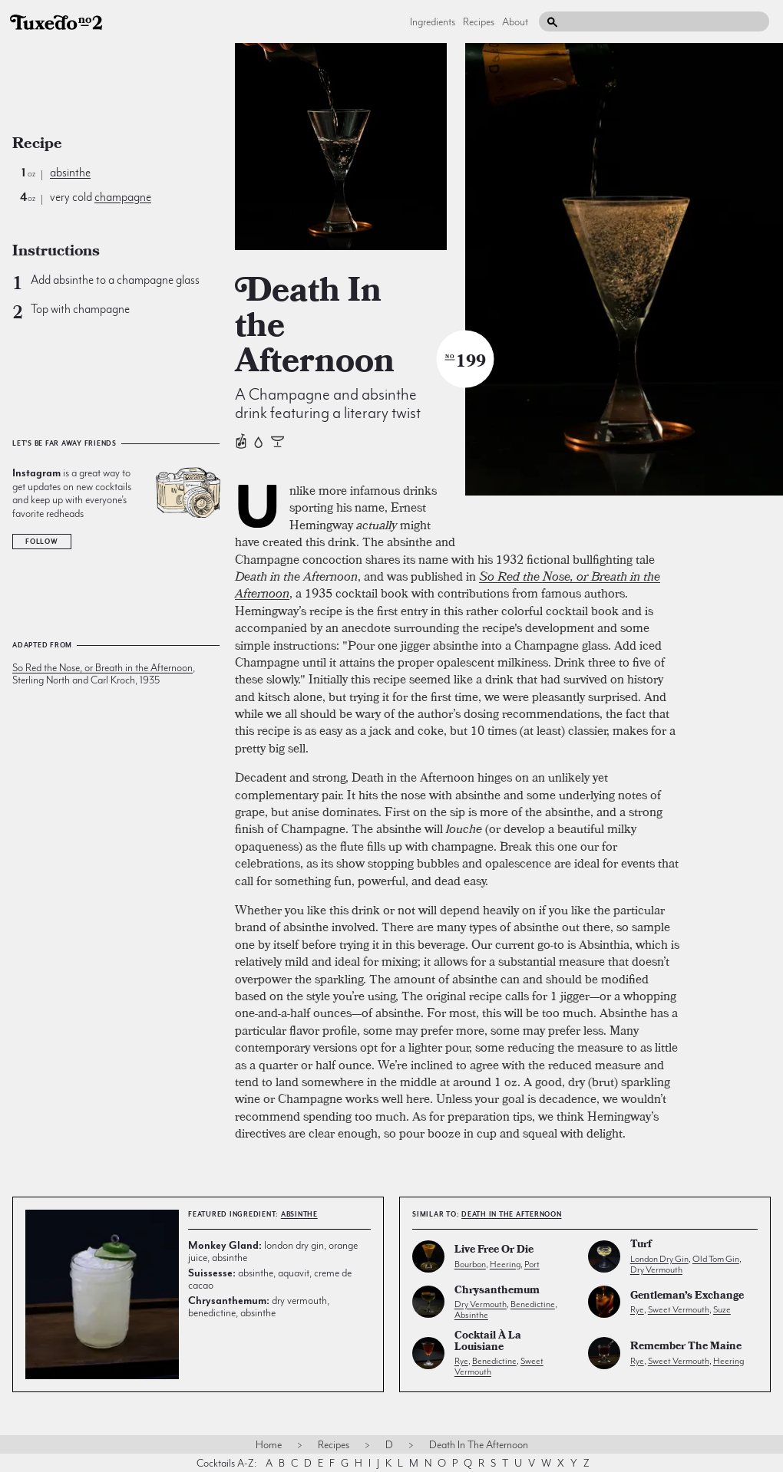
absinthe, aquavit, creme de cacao (270, 1278)
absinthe (70, 172)
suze (722, 1309)
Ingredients (432, 21)
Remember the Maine (686, 1347)
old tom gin (715, 1258)
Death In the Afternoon (511, 1214)
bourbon (470, 1264)
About (515, 21)
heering (505, 1264)
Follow (41, 541)
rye (637, 1309)
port (532, 1264)
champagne (122, 197)
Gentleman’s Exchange (687, 1296)
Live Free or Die (494, 1250)
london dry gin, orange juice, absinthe (273, 1251)
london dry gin (659, 1258)
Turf (641, 1245)
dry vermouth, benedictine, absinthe (258, 1306)
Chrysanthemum (497, 1291)
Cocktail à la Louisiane (487, 1342)
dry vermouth (656, 1269)
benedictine (532, 1304)
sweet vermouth (678, 1309)
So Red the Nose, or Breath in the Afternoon (102, 667)
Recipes (478, 21)
